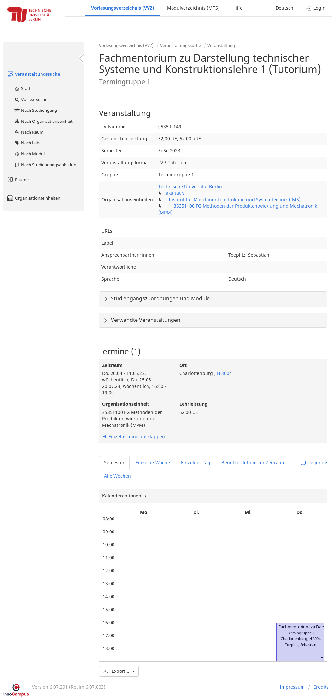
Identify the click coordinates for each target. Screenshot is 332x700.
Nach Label (28, 143)
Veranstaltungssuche (33, 74)
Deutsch (284, 8)
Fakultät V (173, 193)
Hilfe (237, 8)
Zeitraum (112, 365)
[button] (321, 657)
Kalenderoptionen (122, 496)
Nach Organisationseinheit (43, 121)
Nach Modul (29, 154)
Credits (321, 687)
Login (316, 8)
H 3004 (224, 373)
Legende (314, 463)
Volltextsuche (30, 99)
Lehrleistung (193, 404)
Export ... (119, 671)
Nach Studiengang (35, 110)
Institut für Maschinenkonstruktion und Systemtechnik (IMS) (235, 199)
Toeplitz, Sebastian (300, 644)
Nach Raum (28, 132)
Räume (17, 179)
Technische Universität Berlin (190, 186)
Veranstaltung (221, 45)
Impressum (292, 687)
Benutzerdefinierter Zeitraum (253, 463)
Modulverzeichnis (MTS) (193, 8)
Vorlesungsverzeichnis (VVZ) (122, 8)
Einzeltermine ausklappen (133, 436)
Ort (183, 365)
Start (22, 88)
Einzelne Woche (153, 463)
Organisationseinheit (125, 404)
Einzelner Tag (195, 463)
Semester (114, 463)
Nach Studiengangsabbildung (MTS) (49, 165)
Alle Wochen (117, 476)
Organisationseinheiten (33, 198)
